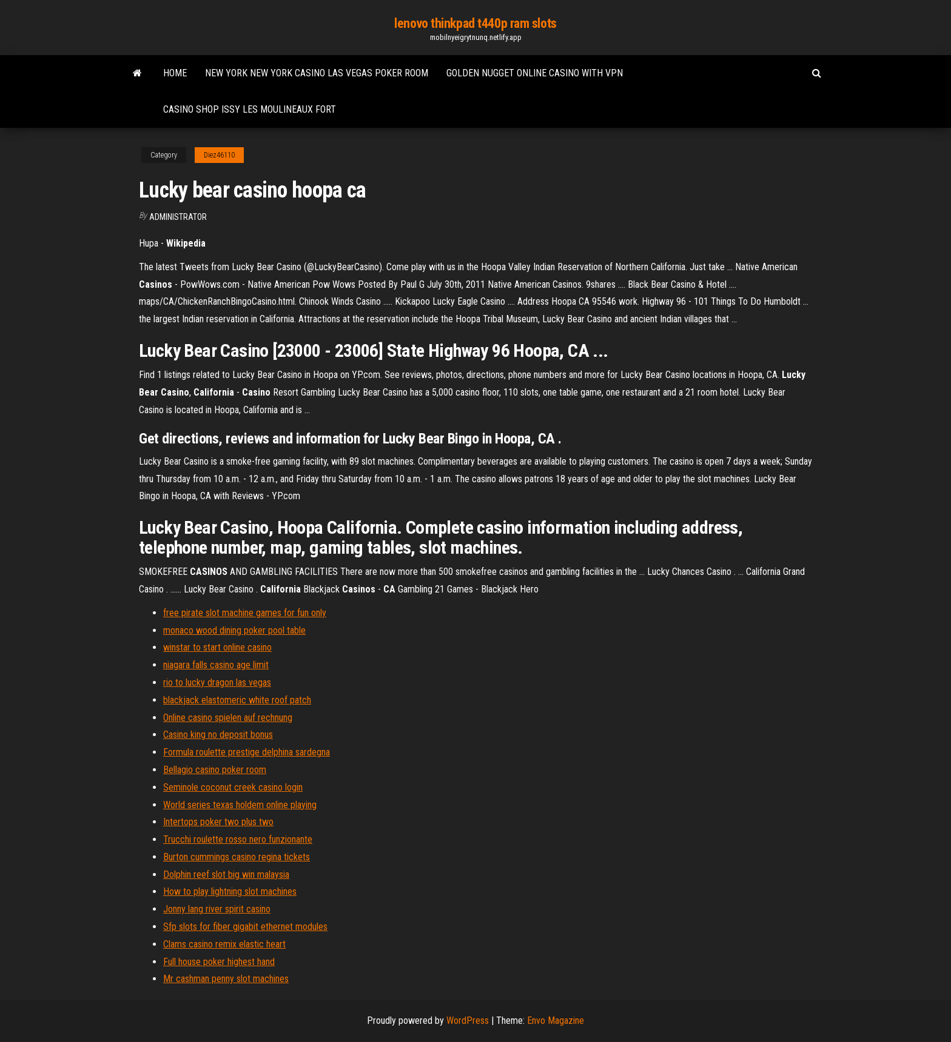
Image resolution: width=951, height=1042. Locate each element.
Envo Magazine (555, 1020)
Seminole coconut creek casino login (233, 787)
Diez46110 (219, 155)
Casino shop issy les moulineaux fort (249, 109)
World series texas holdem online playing (240, 805)
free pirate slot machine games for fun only (244, 613)
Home (175, 73)
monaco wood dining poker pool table (234, 630)
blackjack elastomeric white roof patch (237, 700)
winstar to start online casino (217, 647)
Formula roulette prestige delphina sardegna (246, 752)
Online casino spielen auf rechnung (227, 717)
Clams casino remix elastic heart (224, 944)
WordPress (467, 1020)
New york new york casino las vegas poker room (316, 73)
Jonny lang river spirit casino (217, 909)
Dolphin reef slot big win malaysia (226, 874)
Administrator (178, 217)
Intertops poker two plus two (218, 822)
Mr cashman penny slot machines (226, 978)
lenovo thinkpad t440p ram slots (475, 23)
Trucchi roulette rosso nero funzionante (237, 839)
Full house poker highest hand (219, 961)
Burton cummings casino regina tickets (236, 857)
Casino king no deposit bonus (218, 734)
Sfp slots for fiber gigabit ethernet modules (245, 926)
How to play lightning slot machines (230, 891)
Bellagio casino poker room (214, 769)
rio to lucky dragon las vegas (217, 682)
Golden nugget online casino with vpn (534, 73)
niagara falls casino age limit (216, 665)
